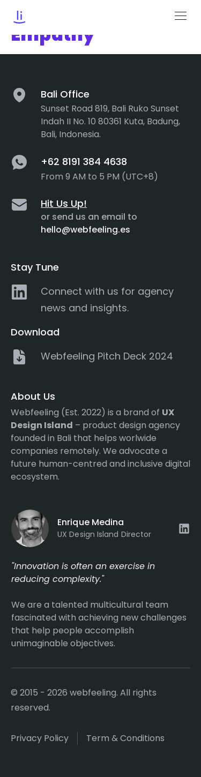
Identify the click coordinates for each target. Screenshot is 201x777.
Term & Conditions (125, 738)
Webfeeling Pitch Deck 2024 (107, 356)
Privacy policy (40, 738)
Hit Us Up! (64, 203)
